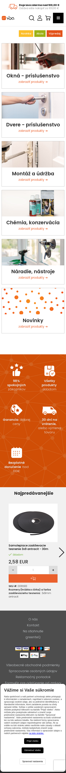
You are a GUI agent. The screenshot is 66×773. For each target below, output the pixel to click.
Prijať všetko (33, 741)
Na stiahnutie (33, 631)
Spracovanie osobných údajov (33, 671)
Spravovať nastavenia (32, 761)
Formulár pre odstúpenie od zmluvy (33, 683)
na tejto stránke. (36, 733)
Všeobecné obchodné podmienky (33, 665)
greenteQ (33, 637)
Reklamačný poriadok (33, 677)
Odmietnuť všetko (32, 750)
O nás (33, 619)
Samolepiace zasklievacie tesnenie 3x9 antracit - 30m (28, 547)
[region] (33, 6)
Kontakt (33, 625)
